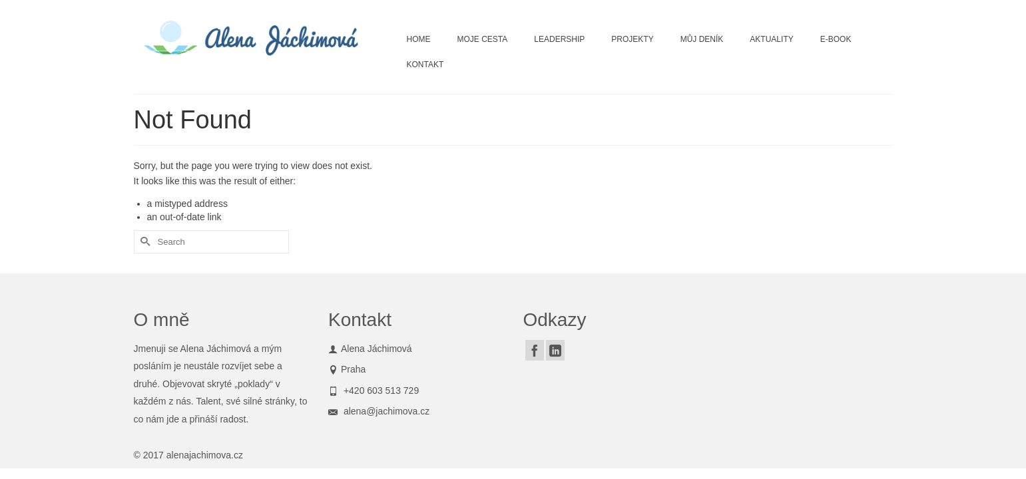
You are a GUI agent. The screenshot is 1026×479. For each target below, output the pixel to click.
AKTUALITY (771, 39)
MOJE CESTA (482, 39)
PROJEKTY (632, 39)
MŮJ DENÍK (702, 39)
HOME (419, 39)
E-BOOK (836, 39)
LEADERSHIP (559, 39)
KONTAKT (425, 64)
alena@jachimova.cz (378, 411)
